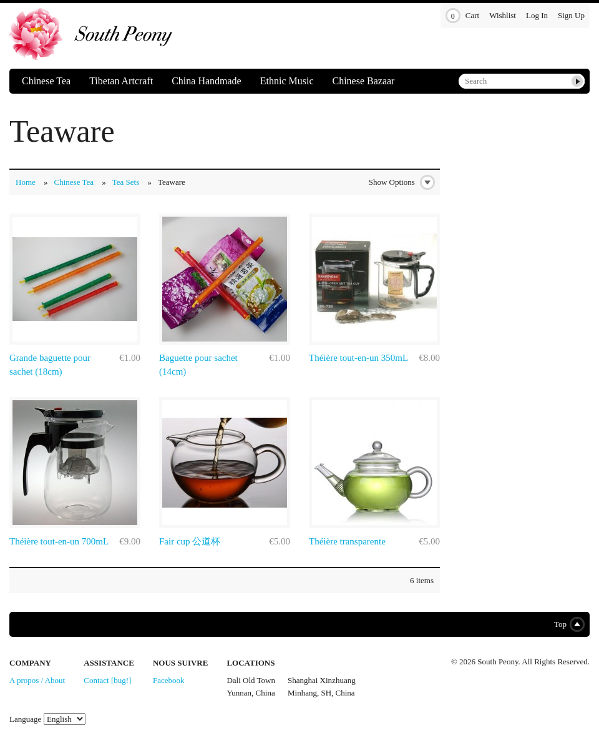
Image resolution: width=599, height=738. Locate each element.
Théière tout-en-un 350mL (358, 358)
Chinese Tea (46, 81)
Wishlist (502, 15)
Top (567, 624)
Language (25, 719)
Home (26, 182)
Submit (577, 81)
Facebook (169, 680)
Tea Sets (126, 182)
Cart (462, 16)
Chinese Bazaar (363, 81)
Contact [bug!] (107, 680)
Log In (537, 15)
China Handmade (206, 81)
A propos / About (37, 680)
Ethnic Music (287, 81)
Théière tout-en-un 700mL (59, 541)
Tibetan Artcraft (121, 81)
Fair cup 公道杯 (189, 541)
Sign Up (571, 15)
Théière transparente (347, 541)
